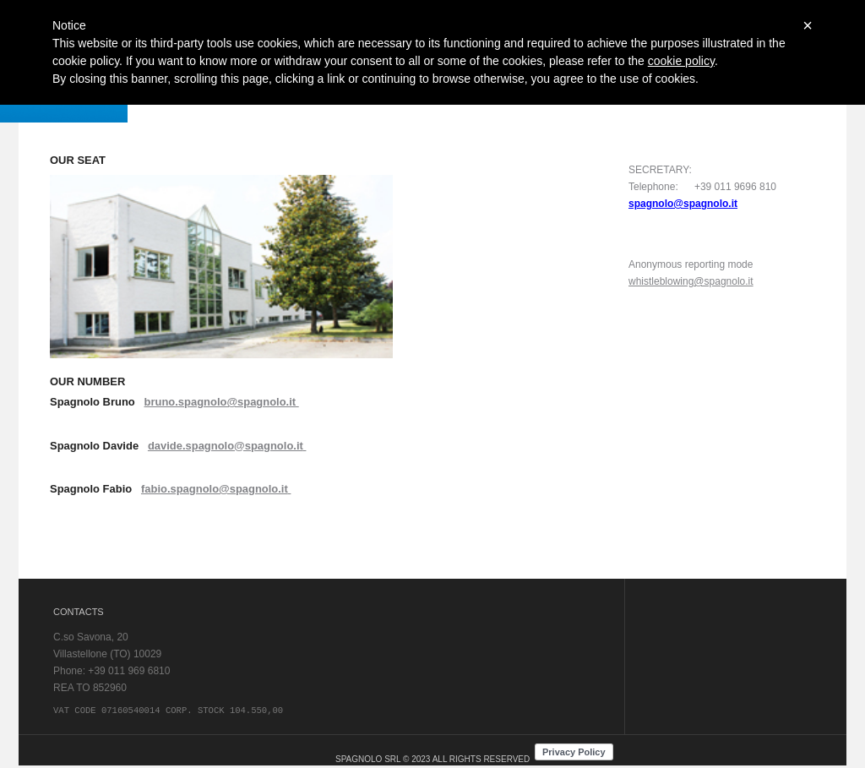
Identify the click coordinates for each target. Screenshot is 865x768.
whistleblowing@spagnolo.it (690, 281)
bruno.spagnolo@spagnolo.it (221, 401)
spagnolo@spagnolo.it (682, 204)
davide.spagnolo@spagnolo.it (225, 445)
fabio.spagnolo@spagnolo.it (214, 488)
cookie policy (681, 61)
